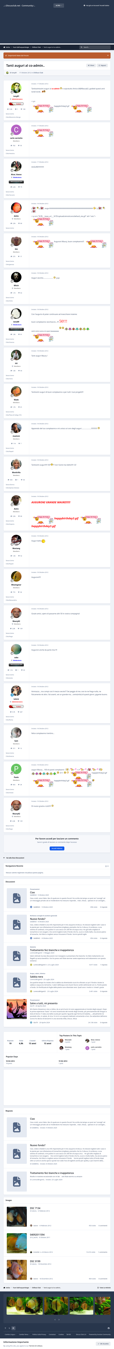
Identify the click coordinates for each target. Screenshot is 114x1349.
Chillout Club (38, 73)
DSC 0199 (35, 1261)
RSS (69, 1334)
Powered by (100, 1334)
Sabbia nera (36, 976)
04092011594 (37, 1234)
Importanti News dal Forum (17, 55)
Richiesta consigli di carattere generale (43, 916)
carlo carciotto (96, 1047)
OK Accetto (103, 1344)
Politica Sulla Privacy (39, 1334)
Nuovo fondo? (37, 918)
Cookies (61, 1334)
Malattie (33, 947)
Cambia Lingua (10, 1334)
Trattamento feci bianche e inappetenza (52, 950)
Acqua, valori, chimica (37, 973)
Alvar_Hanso (95, 1040)
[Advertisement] (57, 27)
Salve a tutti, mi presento (43, 1003)
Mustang (68, 1047)
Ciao (32, 892)
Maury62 (68, 1040)
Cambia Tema (24, 1334)
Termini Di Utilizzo (35, 1346)
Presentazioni (34, 889)
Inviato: (48, 1128)
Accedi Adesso (57, 848)
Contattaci (52, 1334)
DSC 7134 (35, 1208)
